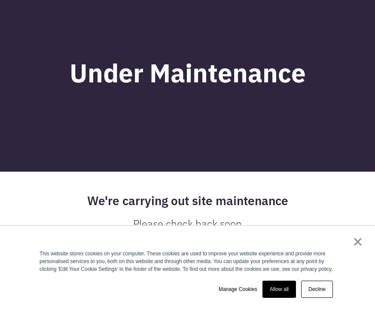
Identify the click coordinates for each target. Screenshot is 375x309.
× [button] (358, 241)
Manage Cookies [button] (238, 289)
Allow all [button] (279, 289)
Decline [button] (317, 289)
